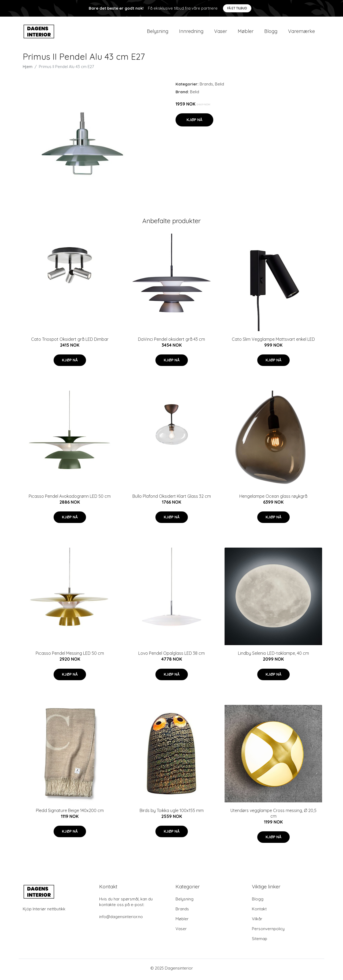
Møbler (245, 32)
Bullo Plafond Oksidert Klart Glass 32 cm (171, 499)
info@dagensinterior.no (121, 919)
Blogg (270, 32)
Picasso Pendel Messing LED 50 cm (70, 656)
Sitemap (259, 941)
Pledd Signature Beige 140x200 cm (70, 813)
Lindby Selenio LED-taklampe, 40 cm (273, 656)
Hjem (27, 69)
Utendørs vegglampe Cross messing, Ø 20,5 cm (273, 815)
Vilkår (257, 921)
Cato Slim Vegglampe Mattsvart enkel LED (273, 342)
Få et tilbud (237, 8)
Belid (219, 86)
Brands (206, 86)
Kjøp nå (194, 122)
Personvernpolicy (268, 931)
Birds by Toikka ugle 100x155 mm (172, 813)
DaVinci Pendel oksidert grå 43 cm (171, 342)
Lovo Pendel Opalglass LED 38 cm (171, 656)
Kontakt (259, 911)
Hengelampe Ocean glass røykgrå (273, 499)
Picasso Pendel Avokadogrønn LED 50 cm (70, 499)
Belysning (157, 32)
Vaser (220, 32)
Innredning (191, 32)
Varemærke (301, 32)
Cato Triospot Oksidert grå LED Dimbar (70, 342)
